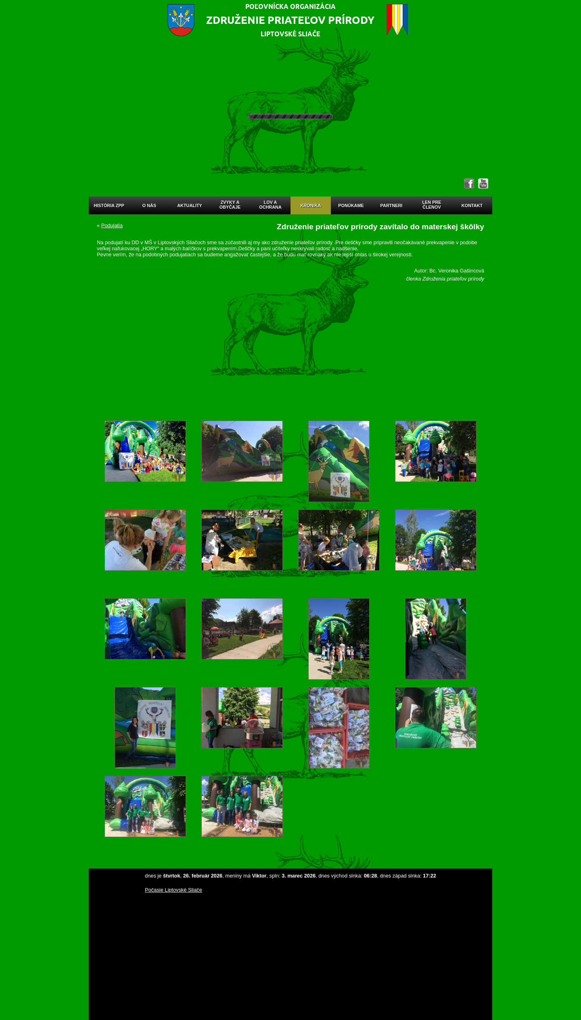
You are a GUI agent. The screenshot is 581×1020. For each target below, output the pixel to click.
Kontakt (472, 205)
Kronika (311, 205)
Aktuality (189, 205)
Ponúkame (351, 205)
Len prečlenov (431, 204)
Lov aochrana (270, 204)
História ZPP (109, 205)
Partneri (391, 205)
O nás (149, 205)
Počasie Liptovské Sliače (173, 890)
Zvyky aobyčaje (230, 204)
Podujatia (112, 225)
